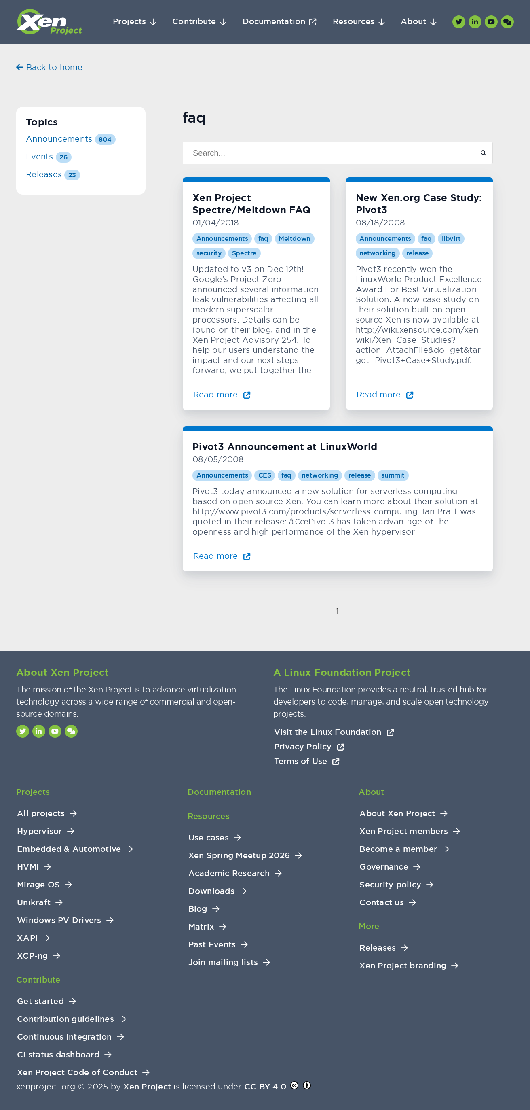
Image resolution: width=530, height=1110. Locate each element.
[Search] (325, 153)
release (417, 253)
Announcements (222, 238)
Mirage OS (38, 885)
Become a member (398, 849)
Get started (40, 1001)
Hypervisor (39, 831)
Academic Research (229, 873)
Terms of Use (307, 761)
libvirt (451, 238)
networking (377, 253)
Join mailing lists (223, 962)
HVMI (28, 867)
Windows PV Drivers (59, 920)
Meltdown (294, 238)
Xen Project (147, 1086)
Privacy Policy (309, 746)
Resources (353, 22)
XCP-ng (32, 956)
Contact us (381, 903)
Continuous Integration (64, 1037)
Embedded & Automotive (69, 849)
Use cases (208, 838)
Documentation (274, 22)
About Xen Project (397, 814)
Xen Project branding (402, 966)
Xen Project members (403, 831)
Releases (53, 174)
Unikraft (34, 903)
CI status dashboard (58, 1055)
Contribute (194, 22)
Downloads (211, 891)
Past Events (212, 945)
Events (49, 156)
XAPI (27, 938)
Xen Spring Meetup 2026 (239, 856)
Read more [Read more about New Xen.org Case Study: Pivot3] (385, 394)
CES (264, 475)
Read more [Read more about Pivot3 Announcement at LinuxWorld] (222, 556)
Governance (383, 867)
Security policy (390, 885)
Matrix (201, 927)
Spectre (244, 253)
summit (393, 475)
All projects (41, 814)
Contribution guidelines (65, 1019)
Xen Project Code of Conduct (77, 1073)
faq (263, 238)
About (413, 22)
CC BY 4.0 (265, 1086)
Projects (129, 22)
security (209, 253)
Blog (197, 909)
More (369, 926)
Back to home (49, 67)
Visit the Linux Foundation (334, 732)
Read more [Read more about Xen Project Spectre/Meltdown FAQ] (222, 394)
